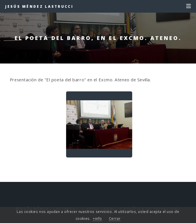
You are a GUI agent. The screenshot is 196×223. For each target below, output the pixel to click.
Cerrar (114, 218)
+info (97, 218)
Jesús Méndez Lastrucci (39, 6)
